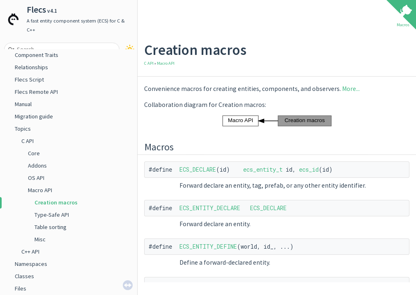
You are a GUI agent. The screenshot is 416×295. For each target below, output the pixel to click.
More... (351, 89)
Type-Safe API (51, 214)
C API (27, 141)
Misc (40, 239)
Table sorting (50, 227)
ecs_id (309, 169)
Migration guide (34, 116)
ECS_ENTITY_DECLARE (209, 208)
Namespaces (31, 264)
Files (20, 288)
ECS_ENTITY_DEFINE (208, 246)
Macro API (40, 190)
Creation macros (56, 202)
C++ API (30, 251)
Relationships (31, 67)
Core (34, 153)
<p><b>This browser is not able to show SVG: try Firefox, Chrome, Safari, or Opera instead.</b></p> (277, 120)
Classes (24, 276)
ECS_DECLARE (197, 169)
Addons (37, 165)
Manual (23, 104)
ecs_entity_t (263, 169)
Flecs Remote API (36, 91)
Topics (23, 128)
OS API (36, 178)
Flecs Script (29, 79)
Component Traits (36, 55)
